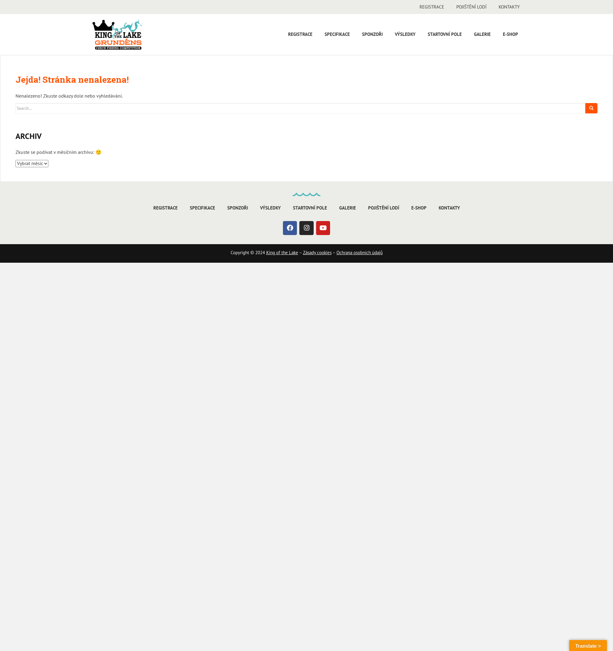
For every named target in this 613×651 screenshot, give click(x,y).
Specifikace (337, 34)
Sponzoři (372, 34)
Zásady (309, 252)
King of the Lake (282, 252)
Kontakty (509, 7)
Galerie (482, 34)
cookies (324, 252)
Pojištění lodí (471, 7)
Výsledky (405, 34)
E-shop (510, 34)
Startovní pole (445, 34)
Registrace (432, 7)
